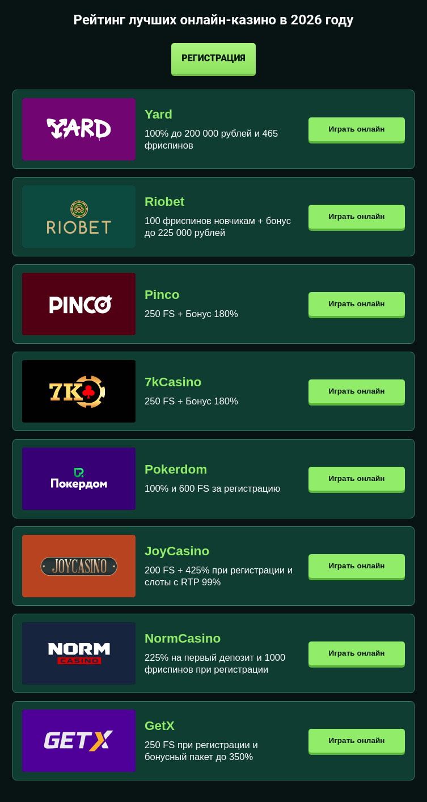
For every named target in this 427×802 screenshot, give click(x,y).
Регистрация (213, 58)
